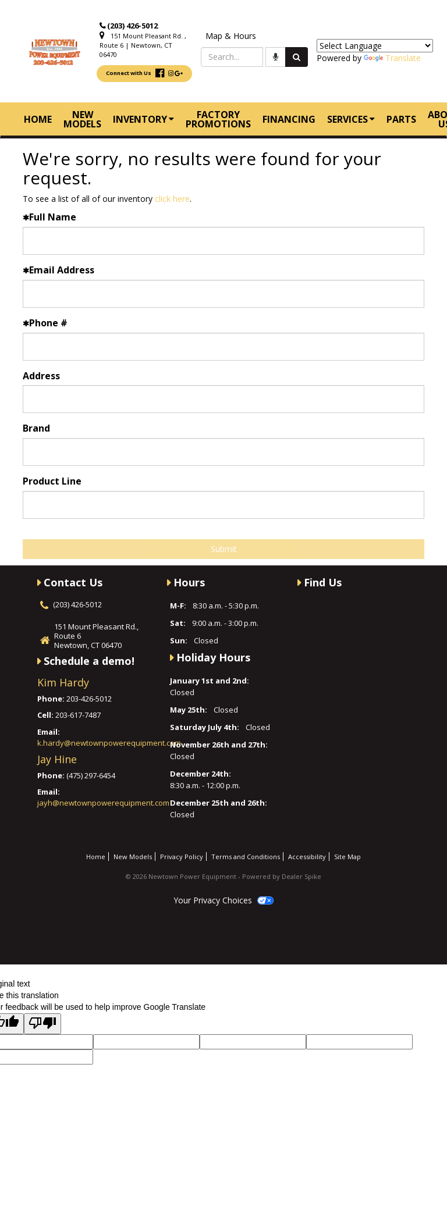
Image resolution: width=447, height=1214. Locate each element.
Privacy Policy (181, 856)
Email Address (58, 270)
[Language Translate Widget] (375, 45)
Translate (392, 57)
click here (172, 198)
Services (351, 119)
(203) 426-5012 (132, 25)
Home (38, 119)
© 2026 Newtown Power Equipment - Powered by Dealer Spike (223, 876)
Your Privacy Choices (223, 900)
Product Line (52, 481)
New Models (82, 119)
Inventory (143, 119)
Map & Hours (230, 35)
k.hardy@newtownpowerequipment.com (109, 743)
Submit (224, 548)
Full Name (49, 217)
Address (41, 375)
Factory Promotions (218, 119)
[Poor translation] (42, 1023)
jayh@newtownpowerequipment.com (103, 803)
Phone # (45, 322)
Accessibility (307, 856)
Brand (36, 428)
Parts (401, 119)
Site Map (347, 856)
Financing (288, 119)
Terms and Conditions (245, 856)
